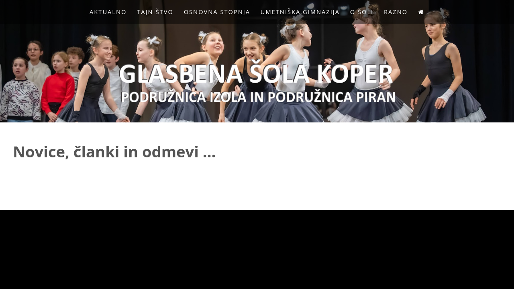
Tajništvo (155, 12)
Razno (396, 12)
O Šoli (361, 12)
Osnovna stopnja (217, 12)
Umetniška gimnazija (300, 12)
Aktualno (108, 12)
